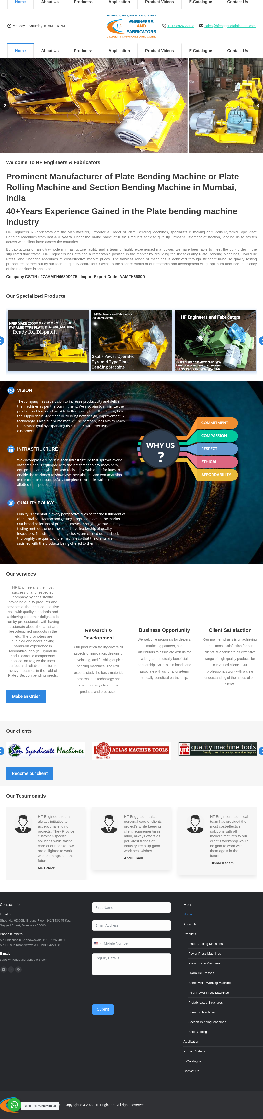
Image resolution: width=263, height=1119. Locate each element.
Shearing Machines (201, 1012)
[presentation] (129, 989)
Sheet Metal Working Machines (210, 983)
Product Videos (194, 1051)
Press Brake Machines (204, 963)
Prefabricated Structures (205, 1002)
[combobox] (97, 943)
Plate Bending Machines (205, 944)
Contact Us (191, 1071)
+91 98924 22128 (180, 26)
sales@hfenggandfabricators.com (230, 26)
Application (191, 1041)
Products (189, 934)
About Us (189, 924)
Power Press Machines (204, 953)
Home (187, 914)
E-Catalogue (192, 1061)
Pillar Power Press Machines (208, 992)
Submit (103, 1009)
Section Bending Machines (207, 1022)
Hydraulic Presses (201, 973)
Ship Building (197, 1032)
